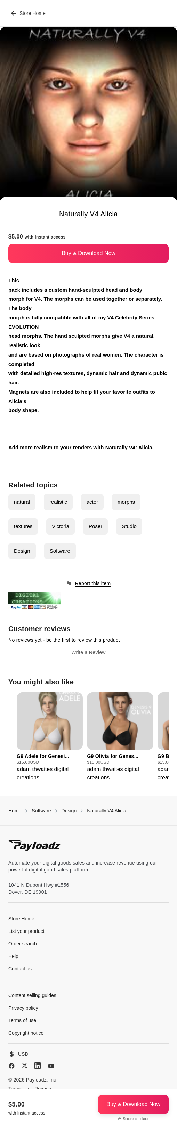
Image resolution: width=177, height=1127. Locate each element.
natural (22, 502)
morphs (126, 502)
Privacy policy (23, 1008)
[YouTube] (51, 1065)
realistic (58, 502)
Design (22, 551)
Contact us (20, 968)
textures (23, 526)
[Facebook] (11, 1065)
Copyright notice (25, 1033)
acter (92, 502)
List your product (26, 931)
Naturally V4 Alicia (106, 810)
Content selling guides (32, 995)
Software (60, 551)
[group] (50, 737)
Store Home (28, 13)
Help (13, 956)
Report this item (88, 583)
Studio (129, 526)
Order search (22, 943)
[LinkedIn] (37, 1065)
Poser (95, 526)
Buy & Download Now (88, 253)
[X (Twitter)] (24, 1065)
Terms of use (22, 1020)
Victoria (60, 526)
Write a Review (88, 652)
